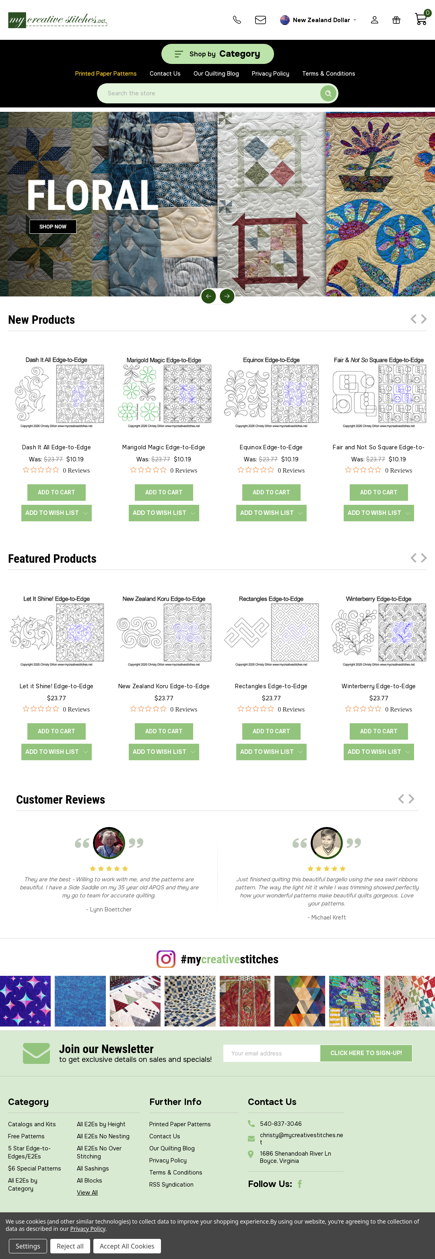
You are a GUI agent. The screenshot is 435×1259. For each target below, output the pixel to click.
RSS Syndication (171, 1184)
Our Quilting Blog (216, 73)
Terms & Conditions (328, 73)
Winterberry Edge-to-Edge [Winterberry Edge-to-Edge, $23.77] (379, 686)
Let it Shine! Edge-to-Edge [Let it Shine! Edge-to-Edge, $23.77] (57, 686)
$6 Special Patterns (34, 1168)
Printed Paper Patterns (106, 73)
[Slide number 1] (217, 204)
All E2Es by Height (101, 1124)
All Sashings (93, 1168)
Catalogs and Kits (32, 1124)
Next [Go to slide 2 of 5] (226, 296)
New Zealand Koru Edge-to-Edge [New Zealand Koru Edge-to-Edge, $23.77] (164, 686)
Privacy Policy (270, 73)
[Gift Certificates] (396, 20)
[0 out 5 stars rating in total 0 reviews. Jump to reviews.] (56, 470)
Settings (28, 1246)
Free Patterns (26, 1136)
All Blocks (89, 1180)
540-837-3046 (281, 1123)
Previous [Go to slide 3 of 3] (413, 319)
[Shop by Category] (217, 54)
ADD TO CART (56, 492)
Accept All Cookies (127, 1246)
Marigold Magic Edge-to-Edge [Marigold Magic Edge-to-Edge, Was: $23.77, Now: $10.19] (163, 447)
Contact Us (165, 73)
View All (87, 1192)
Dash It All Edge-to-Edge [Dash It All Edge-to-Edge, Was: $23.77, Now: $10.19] (56, 447)
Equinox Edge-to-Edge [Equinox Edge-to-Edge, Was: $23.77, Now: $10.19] (271, 447)
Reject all (70, 1246)
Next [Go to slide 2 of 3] (424, 319)
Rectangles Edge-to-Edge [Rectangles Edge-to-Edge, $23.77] (271, 686)
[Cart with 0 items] (420, 23)
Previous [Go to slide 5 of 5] (209, 296)
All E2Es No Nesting (103, 1136)
